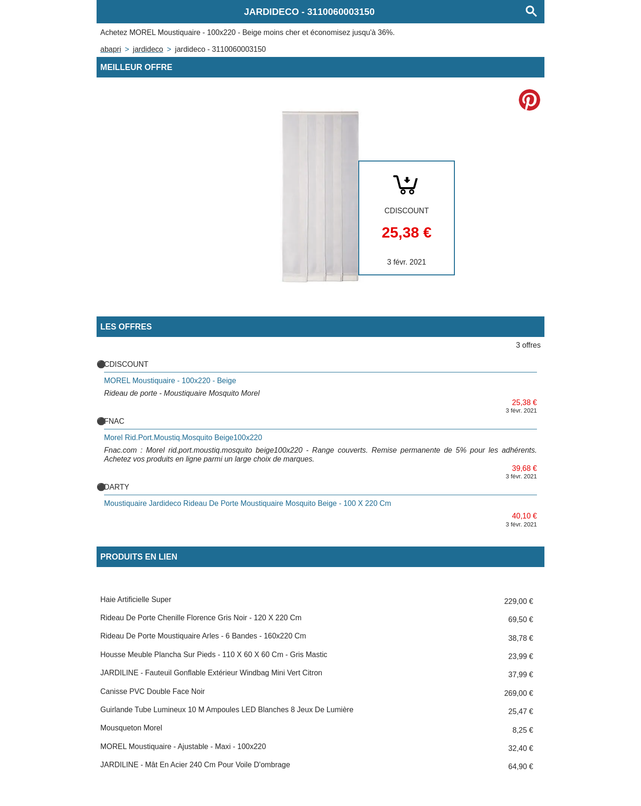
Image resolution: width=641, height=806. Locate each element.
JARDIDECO (148, 49)
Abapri (110, 49)
